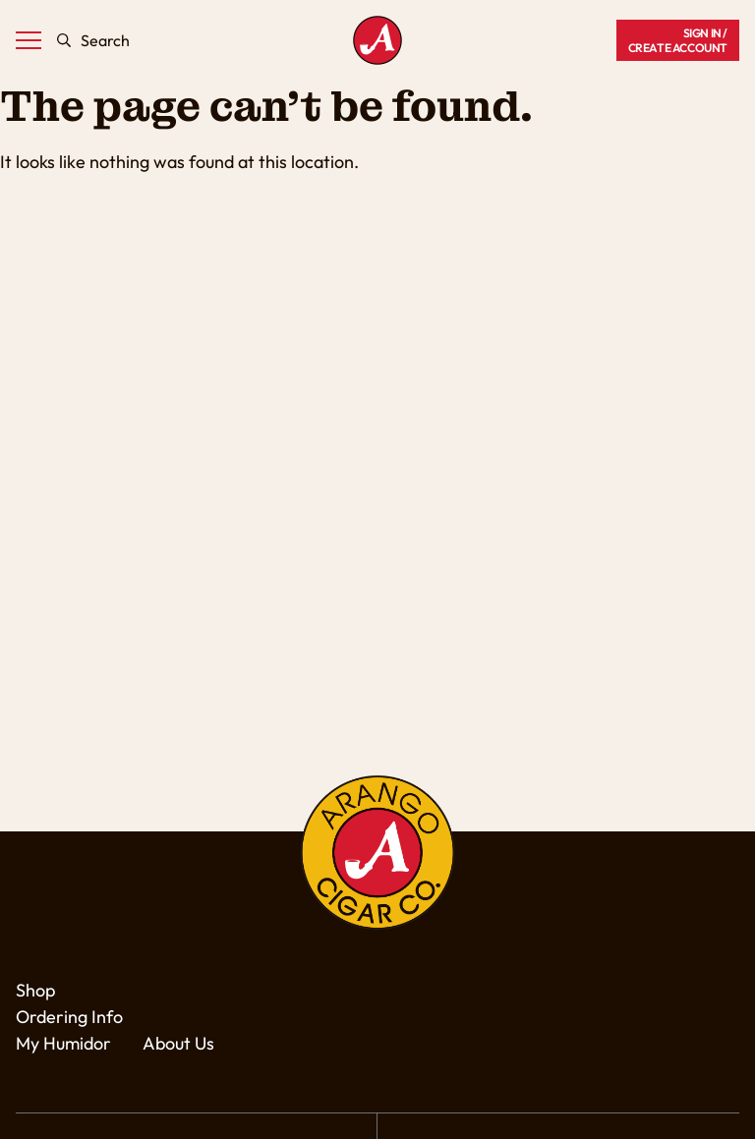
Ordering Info (69, 1016)
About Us (178, 1043)
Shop (35, 990)
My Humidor (63, 1043)
